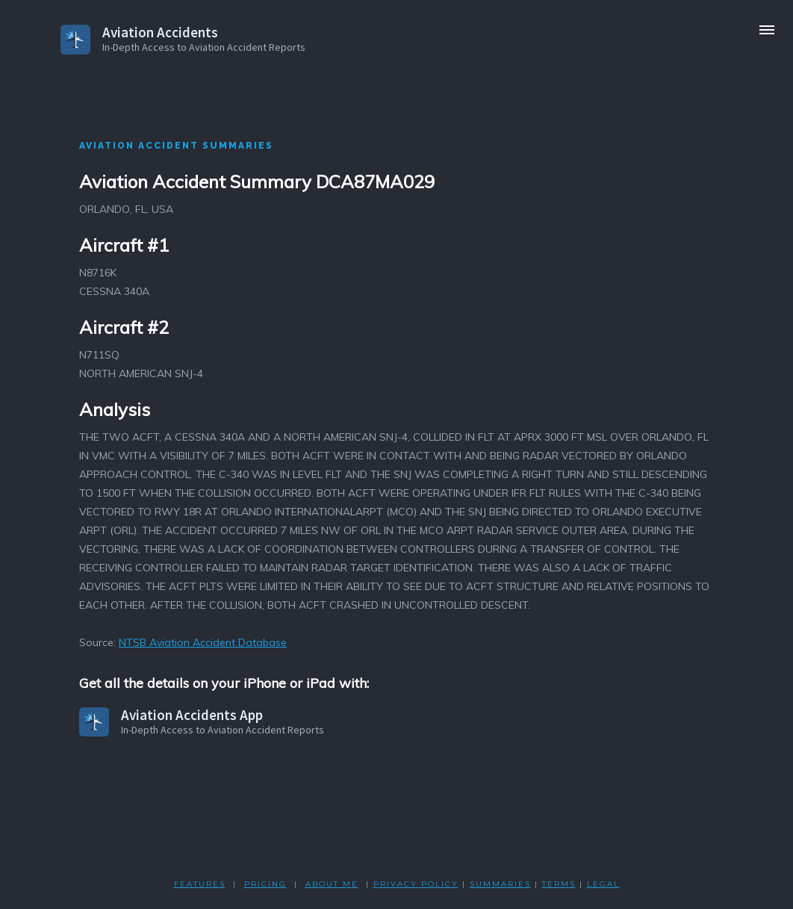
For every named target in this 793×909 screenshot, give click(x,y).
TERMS (559, 884)
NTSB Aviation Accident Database (203, 642)
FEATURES (200, 884)
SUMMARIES (500, 884)
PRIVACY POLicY (415, 884)
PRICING (265, 884)
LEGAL (603, 884)
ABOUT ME (331, 884)
